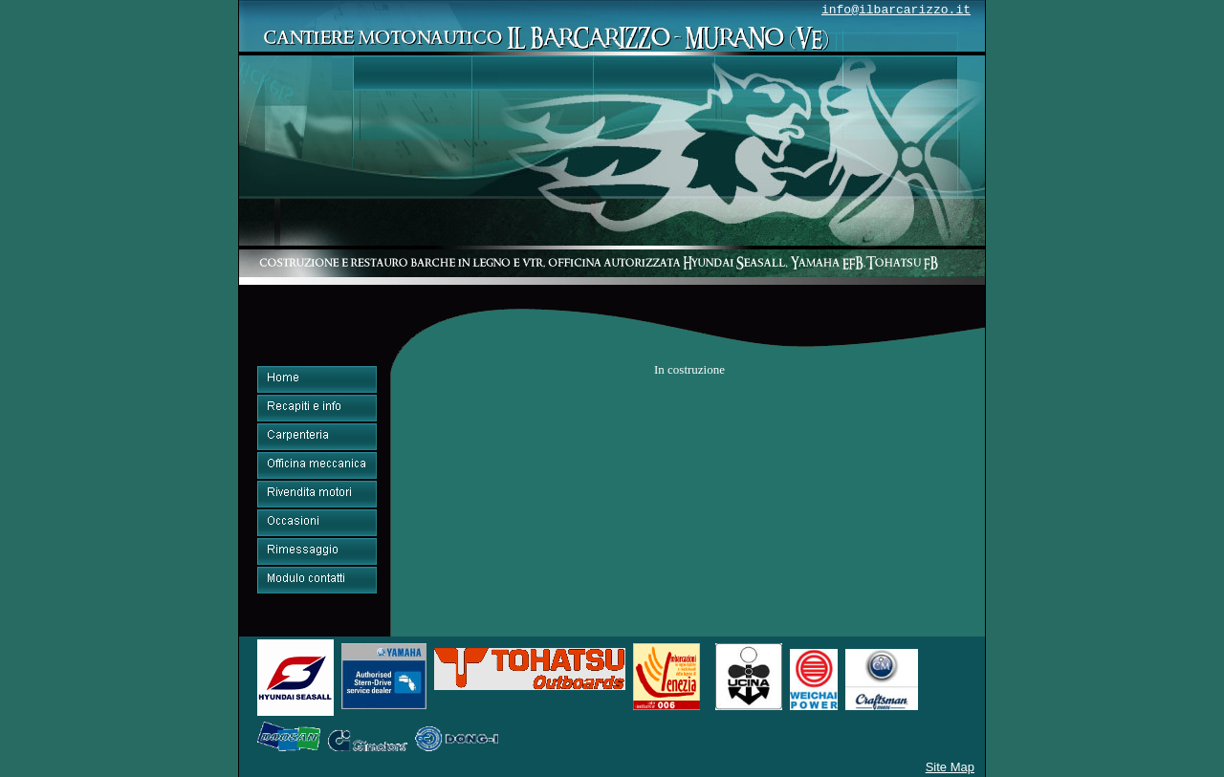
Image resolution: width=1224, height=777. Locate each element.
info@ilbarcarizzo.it (896, 10)
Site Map (950, 767)
